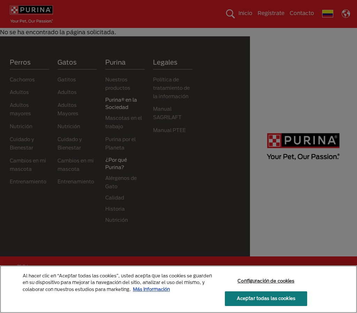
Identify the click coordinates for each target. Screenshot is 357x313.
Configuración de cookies (265, 281)
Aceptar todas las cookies (266, 298)
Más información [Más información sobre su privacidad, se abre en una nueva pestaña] (151, 289)
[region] (178, 289)
